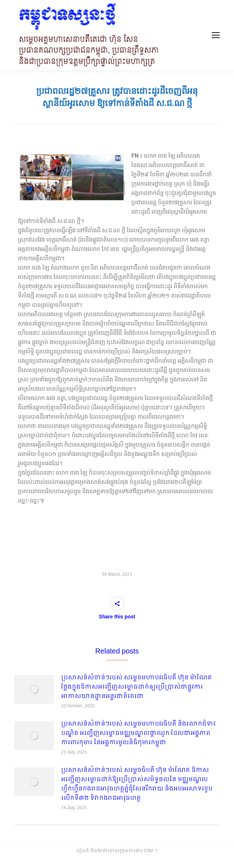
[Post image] (34, 689)
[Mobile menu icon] (216, 35)
